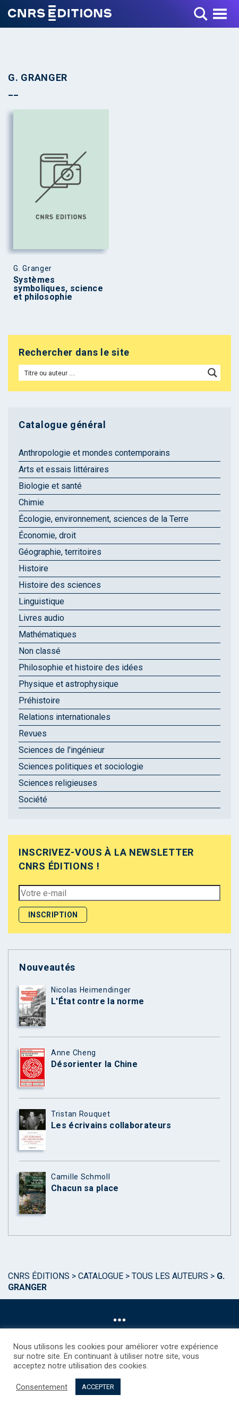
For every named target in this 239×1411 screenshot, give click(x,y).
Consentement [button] (41, 1387)
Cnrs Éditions (39, 1276)
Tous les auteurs (170, 1276)
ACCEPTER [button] (98, 1387)
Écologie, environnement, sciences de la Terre (104, 519)
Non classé (40, 651)
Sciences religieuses (58, 783)
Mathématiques (47, 634)
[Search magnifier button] (212, 373)
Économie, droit (47, 535)
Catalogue (100, 1276)
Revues (33, 733)
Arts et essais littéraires (64, 469)
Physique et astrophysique (68, 684)
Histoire (33, 568)
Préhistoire (39, 700)
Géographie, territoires (60, 552)
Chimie (31, 502)
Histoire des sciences (60, 585)
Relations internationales (64, 717)
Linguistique (41, 601)
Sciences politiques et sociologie (81, 766)
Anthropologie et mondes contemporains (94, 453)
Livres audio (41, 618)
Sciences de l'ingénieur (62, 750)
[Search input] (112, 372)
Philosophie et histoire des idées (81, 667)
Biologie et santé (50, 486)
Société (33, 799)
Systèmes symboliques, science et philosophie (58, 288)
